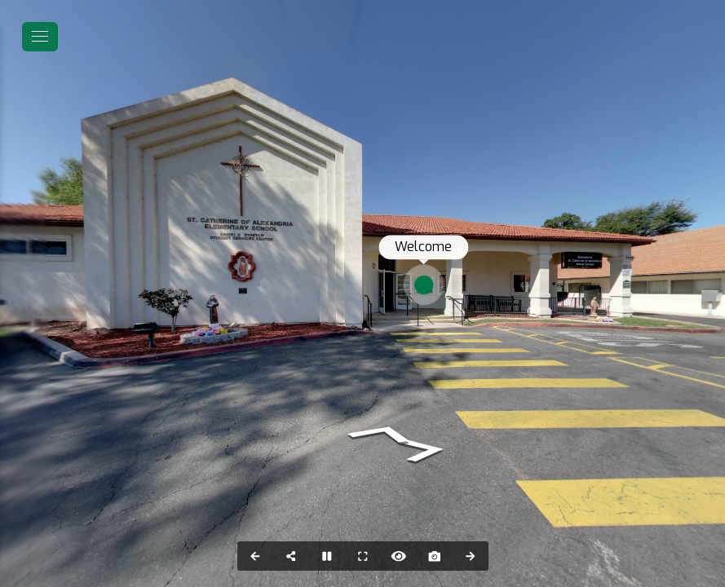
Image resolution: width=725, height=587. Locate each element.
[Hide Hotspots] (399, 556)
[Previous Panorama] (255, 556)
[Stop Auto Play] (327, 556)
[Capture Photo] (435, 556)
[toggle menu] (40, 36)
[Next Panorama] (470, 556)
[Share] (291, 556)
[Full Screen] (363, 556)
